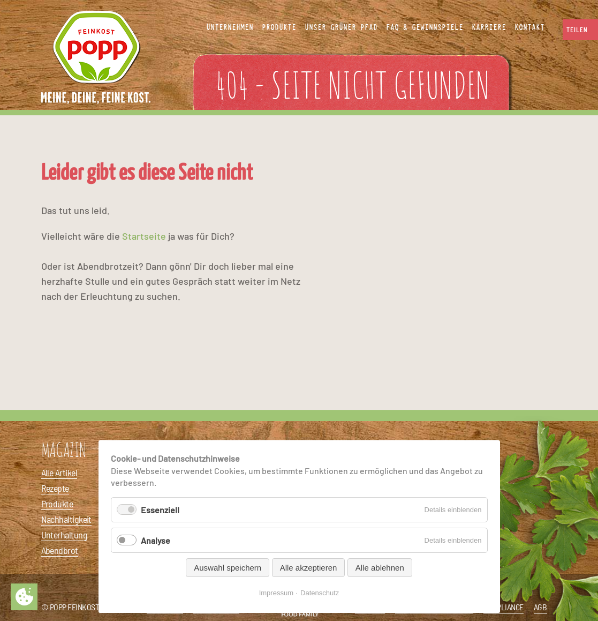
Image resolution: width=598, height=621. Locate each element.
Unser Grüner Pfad (341, 27)
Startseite (144, 236)
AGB (540, 607)
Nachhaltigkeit (66, 519)
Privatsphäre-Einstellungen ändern (24, 596)
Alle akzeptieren (308, 567)
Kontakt (529, 27)
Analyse (155, 540)
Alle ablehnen (379, 567)
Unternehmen (229, 27)
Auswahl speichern (227, 567)
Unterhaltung (64, 535)
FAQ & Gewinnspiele (424, 27)
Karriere (489, 27)
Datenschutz (319, 593)
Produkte (57, 503)
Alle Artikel (59, 472)
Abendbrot (59, 550)
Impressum (276, 593)
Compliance (503, 607)
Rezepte (55, 488)
